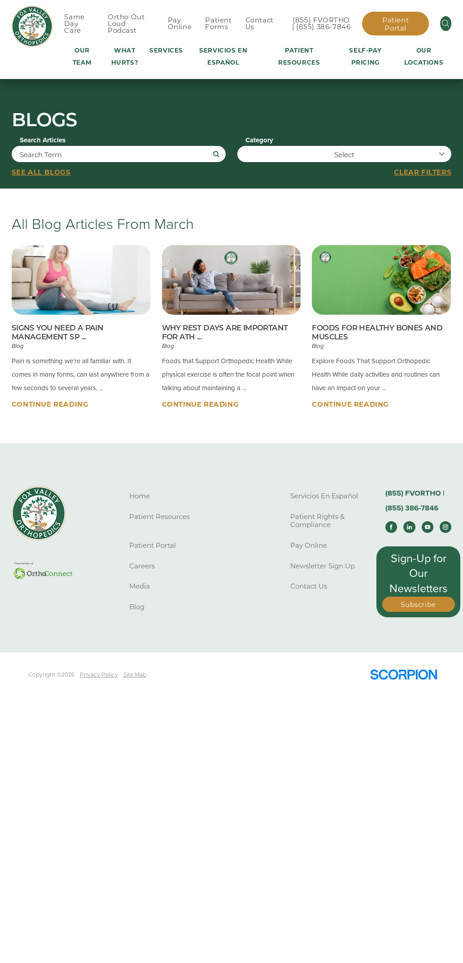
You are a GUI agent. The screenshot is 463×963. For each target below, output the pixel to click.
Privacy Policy (99, 674)
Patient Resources (159, 517)
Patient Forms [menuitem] (218, 23)
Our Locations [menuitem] (423, 56)
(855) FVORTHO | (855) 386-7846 (321, 23)
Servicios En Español (324, 496)
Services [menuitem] (166, 50)
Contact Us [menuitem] (259, 23)
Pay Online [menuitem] (180, 23)
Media (139, 586)
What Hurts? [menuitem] (125, 56)
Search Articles (43, 140)
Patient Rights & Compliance (317, 521)
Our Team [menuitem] (82, 56)
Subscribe (418, 605)
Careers (142, 566)
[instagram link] (445, 527)
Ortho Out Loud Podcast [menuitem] (126, 23)
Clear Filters (422, 173)
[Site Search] (445, 23)
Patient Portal (395, 24)
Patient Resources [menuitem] (299, 56)
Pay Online (308, 545)
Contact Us (308, 586)
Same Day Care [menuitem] (74, 23)
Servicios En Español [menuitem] (223, 56)
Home (139, 496)
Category (259, 140)
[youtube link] (427, 527)
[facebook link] (391, 527)
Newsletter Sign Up (322, 566)
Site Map (135, 674)
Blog (136, 607)
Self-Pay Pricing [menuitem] (365, 56)
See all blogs (41, 173)
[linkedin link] (409, 527)
